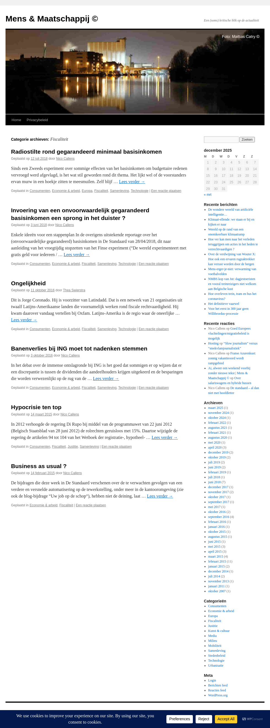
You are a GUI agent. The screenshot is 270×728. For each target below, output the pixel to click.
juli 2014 (214, 576)
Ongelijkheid (28, 283)
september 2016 (218, 517)
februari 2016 (217, 522)
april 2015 (215, 551)
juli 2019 (214, 462)
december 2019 (218, 452)
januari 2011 (216, 586)
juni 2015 (214, 542)
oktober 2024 (217, 418)
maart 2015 (215, 556)
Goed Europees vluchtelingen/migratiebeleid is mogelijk (229, 333)
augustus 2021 (217, 428)
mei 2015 (214, 546)
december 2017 (218, 487)
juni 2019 (214, 467)
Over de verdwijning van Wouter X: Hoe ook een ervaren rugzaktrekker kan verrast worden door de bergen (232, 259)
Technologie (139, 191)
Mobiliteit (215, 646)
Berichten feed (218, 685)
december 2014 (218, 571)
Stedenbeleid (216, 656)
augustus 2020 (217, 437)
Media (212, 636)
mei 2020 (214, 442)
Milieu (212, 641)
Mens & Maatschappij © (52, 18)
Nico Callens (65, 159)
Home (16, 120)
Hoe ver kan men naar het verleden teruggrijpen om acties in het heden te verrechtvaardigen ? (233, 244)
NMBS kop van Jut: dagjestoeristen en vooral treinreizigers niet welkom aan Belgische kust (232, 284)
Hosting (213, 343)
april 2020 (215, 447)
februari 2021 (217, 432)
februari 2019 (217, 472)
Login (212, 680)
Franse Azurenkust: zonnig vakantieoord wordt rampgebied (232, 358)
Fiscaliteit (101, 191)
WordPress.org (218, 695)
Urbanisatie (215, 665)
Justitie (73, 447)
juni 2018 (214, 482)
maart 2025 (215, 408)
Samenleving (119, 191)
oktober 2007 (217, 591)
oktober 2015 (217, 532)
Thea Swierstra (74, 290)
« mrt (207, 195)
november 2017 (218, 492)
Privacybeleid (37, 120)
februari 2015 (217, 561)
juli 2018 (214, 477)
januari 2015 (216, 566)
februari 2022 (217, 423)
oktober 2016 (217, 512)
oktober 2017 (217, 497)
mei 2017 (214, 507)
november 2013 (218, 581)
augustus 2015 (217, 537)
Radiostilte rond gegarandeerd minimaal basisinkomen (86, 151)
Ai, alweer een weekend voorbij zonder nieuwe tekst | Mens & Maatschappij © (229, 373)
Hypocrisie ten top (36, 407)
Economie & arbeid (66, 191)
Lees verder (132, 181)
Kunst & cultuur (219, 631)
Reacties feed (217, 690)
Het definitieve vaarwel (223, 304)
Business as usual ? (39, 466)
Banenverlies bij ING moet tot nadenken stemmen (79, 348)
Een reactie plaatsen (166, 191)
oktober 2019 (217, 457)
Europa (87, 191)
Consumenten (39, 191)
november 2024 (218, 413)
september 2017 (218, 502)
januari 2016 (216, 527)
